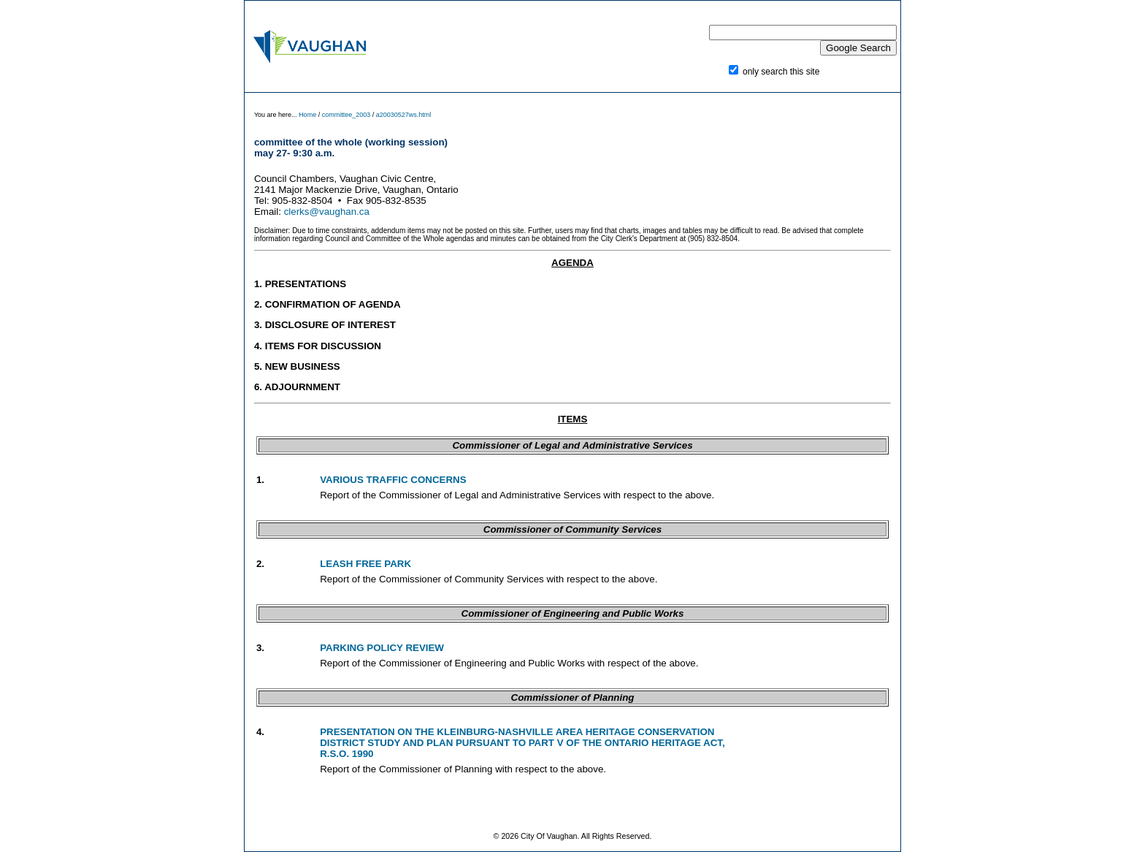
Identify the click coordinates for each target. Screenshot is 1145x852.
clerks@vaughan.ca (326, 211)
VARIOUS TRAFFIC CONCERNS (393, 479)
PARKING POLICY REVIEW (382, 647)
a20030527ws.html (404, 114)
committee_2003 (346, 114)
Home (308, 114)
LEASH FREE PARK (365, 563)
